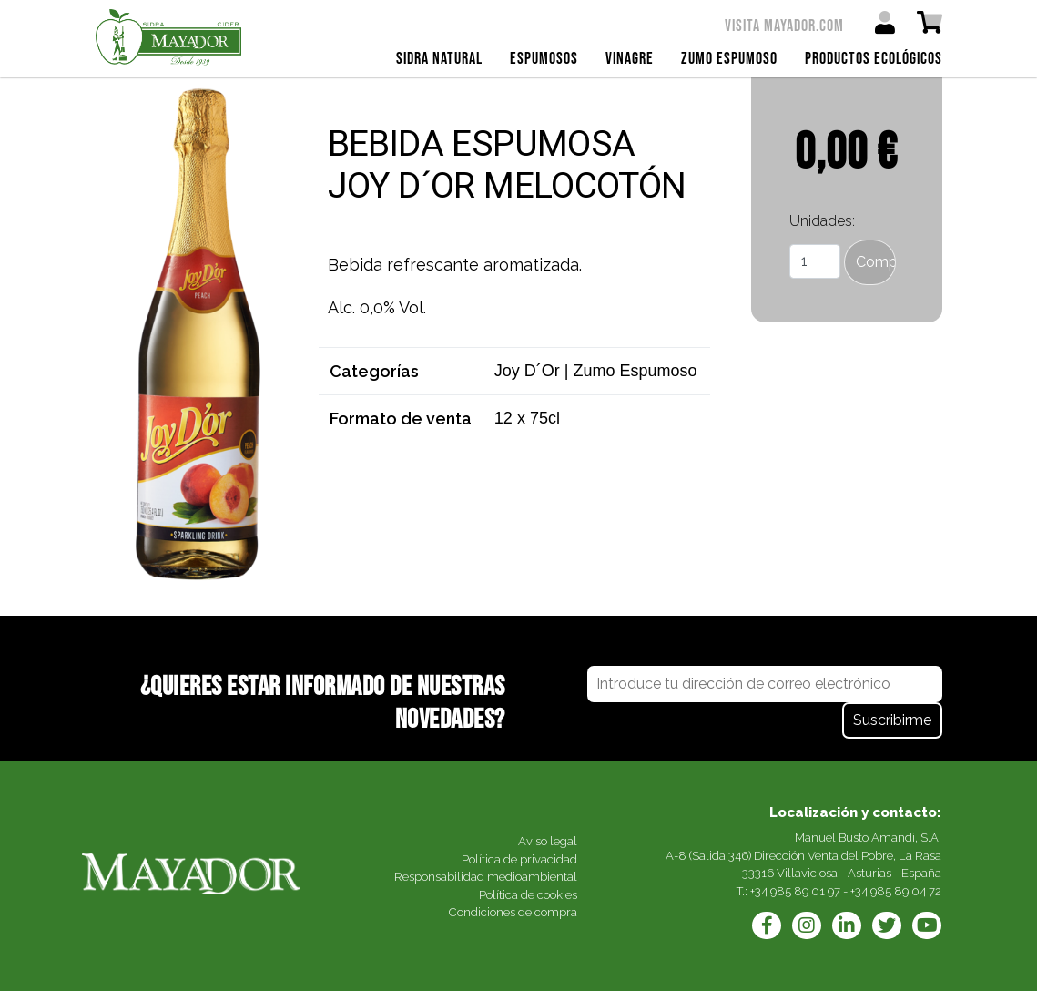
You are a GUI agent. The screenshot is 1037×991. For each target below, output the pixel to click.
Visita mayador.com (784, 26)
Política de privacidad (519, 859)
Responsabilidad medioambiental (485, 877)
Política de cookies (528, 895)
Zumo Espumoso (729, 58)
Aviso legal (547, 841)
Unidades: (822, 221)
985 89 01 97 (805, 891)
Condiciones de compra (513, 912)
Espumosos (544, 58)
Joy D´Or (527, 371)
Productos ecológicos (873, 58)
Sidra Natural (439, 58)
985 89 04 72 (905, 891)
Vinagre (629, 58)
